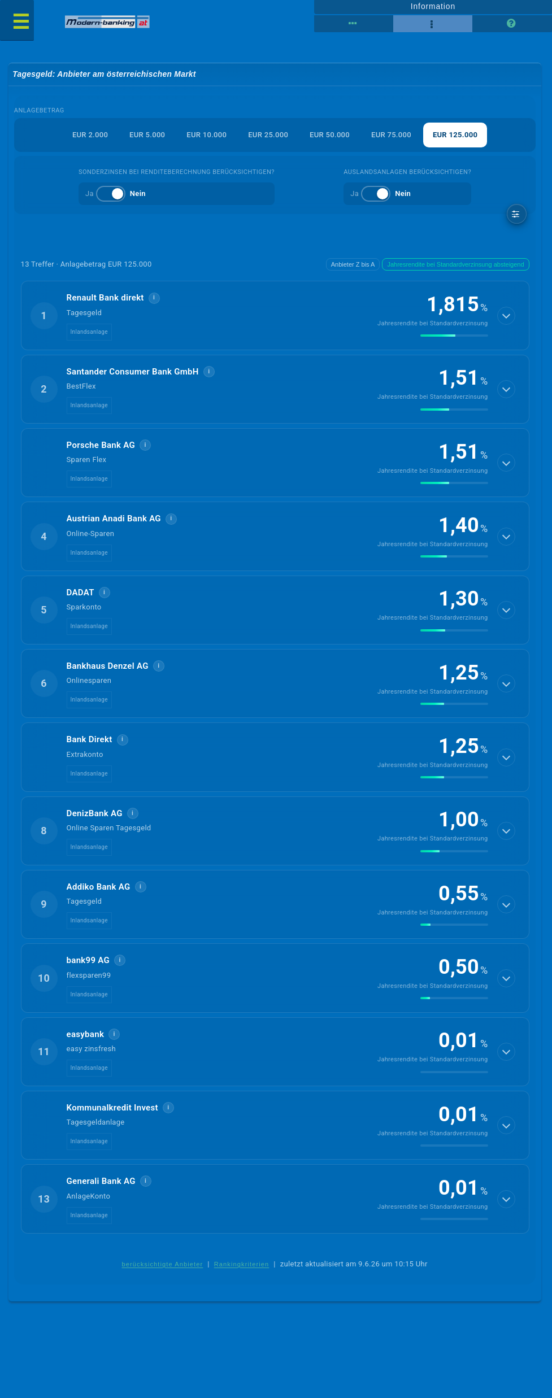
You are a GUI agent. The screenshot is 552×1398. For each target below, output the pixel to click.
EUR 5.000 (147, 134)
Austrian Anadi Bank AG (114, 518)
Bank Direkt (89, 739)
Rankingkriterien (242, 1264)
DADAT (80, 592)
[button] (275, 315)
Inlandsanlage (89, 332)
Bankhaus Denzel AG (108, 666)
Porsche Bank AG (101, 445)
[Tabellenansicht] (353, 23)
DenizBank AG (95, 813)
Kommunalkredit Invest (112, 1108)
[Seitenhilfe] (511, 23)
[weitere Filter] (517, 214)
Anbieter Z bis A (353, 264)
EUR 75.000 (391, 134)
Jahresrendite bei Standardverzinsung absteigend (455, 264)
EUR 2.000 (90, 134)
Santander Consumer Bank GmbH (133, 372)
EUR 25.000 (268, 134)
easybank (86, 1034)
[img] (454, 335)
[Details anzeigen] (506, 316)
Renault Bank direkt (105, 298)
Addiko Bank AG (99, 887)
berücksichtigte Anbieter (162, 1264)
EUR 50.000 (330, 134)
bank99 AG (88, 960)
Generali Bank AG (101, 1181)
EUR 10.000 (206, 134)
